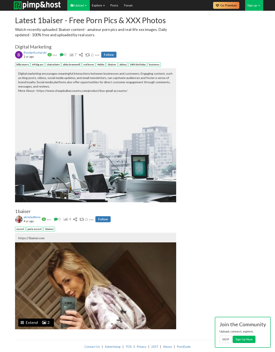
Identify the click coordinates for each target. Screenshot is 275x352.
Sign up (253, 5)
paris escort (35, 229)
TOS (128, 346)
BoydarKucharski (35, 52)
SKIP (225, 339)
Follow (109, 54)
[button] (55, 54)
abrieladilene (32, 217)
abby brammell (71, 64)
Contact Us (92, 346)
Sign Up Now (244, 339)
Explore (98, 5)
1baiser (111, 64)
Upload (78, 5)
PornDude (184, 346)
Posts (114, 5)
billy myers (22, 64)
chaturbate (53, 64)
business (154, 64)
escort (20, 229)
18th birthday (138, 64)
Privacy (141, 346)
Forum (128, 5)
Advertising (113, 346)
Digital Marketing (33, 46)
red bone (88, 64)
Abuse (167, 346)
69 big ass (37, 64)
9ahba (100, 64)
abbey (123, 64)
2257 (154, 346)
